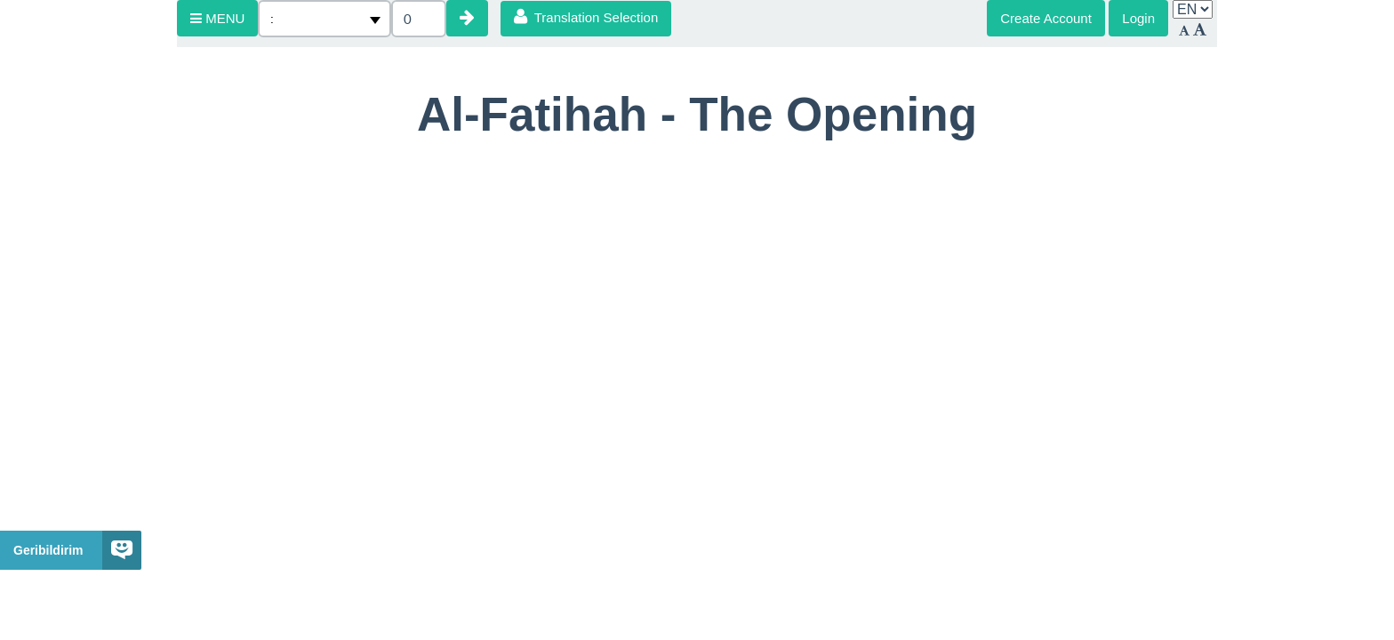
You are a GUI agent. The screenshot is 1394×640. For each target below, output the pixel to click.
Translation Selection (586, 17)
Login (1138, 18)
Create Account (1046, 18)
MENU (217, 18)
